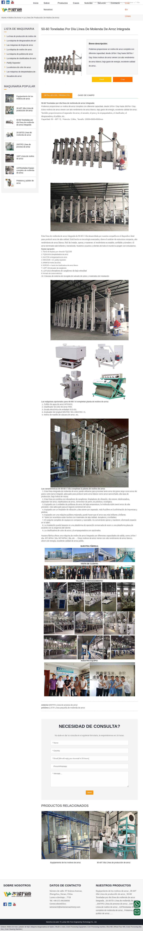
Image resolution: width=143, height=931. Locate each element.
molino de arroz (14, 18)
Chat (123, 79)
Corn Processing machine (96, 927)
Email (101, 79)
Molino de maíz (12, 927)
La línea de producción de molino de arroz (21, 36)
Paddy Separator (13, 63)
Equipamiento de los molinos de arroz (65, 863)
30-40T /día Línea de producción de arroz (113, 863)
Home (3, 18)
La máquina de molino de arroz (19, 49)
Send (89, 792)
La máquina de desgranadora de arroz (21, 41)
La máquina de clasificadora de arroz (21, 58)
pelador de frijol (24, 927)
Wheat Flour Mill (120, 927)
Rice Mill (110, 927)
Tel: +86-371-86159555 (60, 900)
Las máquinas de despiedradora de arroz (21, 72)
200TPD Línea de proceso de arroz (63, 705)
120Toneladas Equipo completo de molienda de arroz (25, 170)
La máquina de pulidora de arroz (20, 54)
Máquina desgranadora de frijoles (42, 927)
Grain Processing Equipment (76, 927)
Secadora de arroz (14, 76)
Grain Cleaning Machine (13, 929)
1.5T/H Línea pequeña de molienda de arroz (67, 708)
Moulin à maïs (60, 927)
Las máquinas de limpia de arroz (20, 45)
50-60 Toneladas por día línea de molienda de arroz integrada (25, 122)
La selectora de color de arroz (19, 67)
